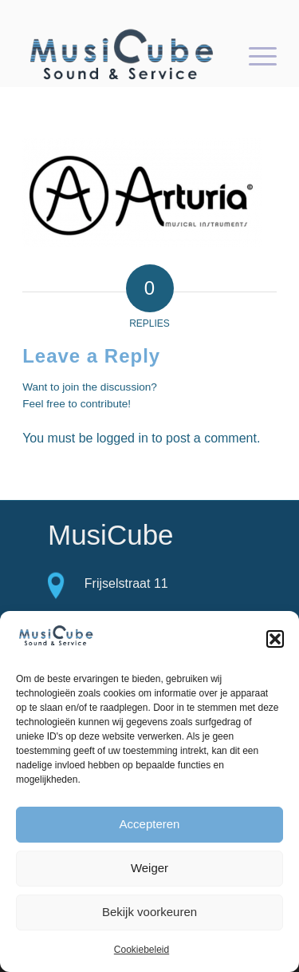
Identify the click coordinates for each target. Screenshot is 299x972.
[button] (275, 639)
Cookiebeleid (141, 949)
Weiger (149, 868)
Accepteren (150, 824)
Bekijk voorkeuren (149, 911)
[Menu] (255, 55)
